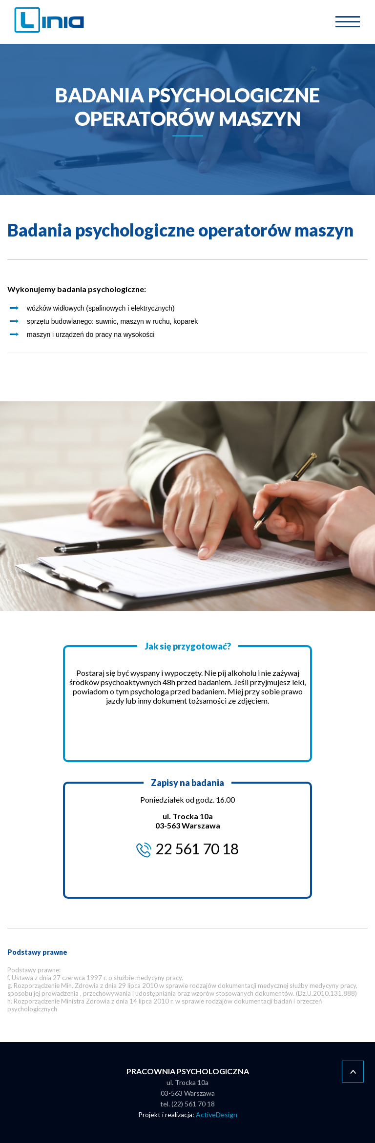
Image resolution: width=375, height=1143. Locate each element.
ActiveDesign (216, 1114)
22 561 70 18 (197, 848)
